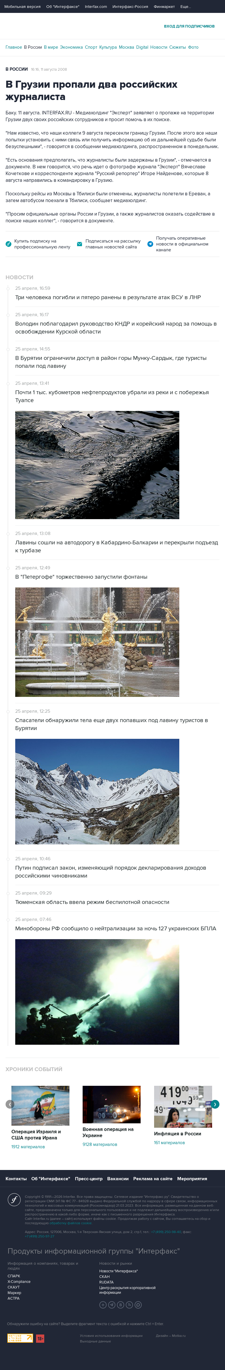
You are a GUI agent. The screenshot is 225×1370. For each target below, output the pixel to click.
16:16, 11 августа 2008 (49, 69)
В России (33, 47)
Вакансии (118, 1179)
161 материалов (169, 1142)
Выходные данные (95, 1341)
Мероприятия (192, 1179)
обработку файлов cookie (71, 1223)
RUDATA (106, 1282)
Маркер (14, 1293)
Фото (193, 47)
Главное (14, 47)
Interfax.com (96, 6)
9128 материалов (100, 1144)
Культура (108, 47)
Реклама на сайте (153, 1179)
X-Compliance (19, 1281)
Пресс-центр (89, 1179)
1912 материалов (28, 1146)
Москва (126, 47)
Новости (158, 47)
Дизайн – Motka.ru (171, 1336)
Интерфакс (112, 26)
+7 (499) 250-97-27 (39, 1236)
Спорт (91, 47)
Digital (142, 47)
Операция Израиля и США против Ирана (36, 1135)
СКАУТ (14, 1287)
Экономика (71, 47)
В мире (51, 47)
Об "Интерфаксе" (62, 6)
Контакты (16, 1179)
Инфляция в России (177, 1134)
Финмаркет (164, 6)
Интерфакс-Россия (130, 6)
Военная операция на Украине (108, 1133)
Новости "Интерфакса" (118, 1271)
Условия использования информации (111, 1336)
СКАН (104, 1276)
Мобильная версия (22, 6)
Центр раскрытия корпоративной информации (127, 1290)
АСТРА (14, 1298)
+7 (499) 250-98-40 (166, 1232)
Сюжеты (177, 47)
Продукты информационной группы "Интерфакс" (94, 1251)
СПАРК (14, 1276)
